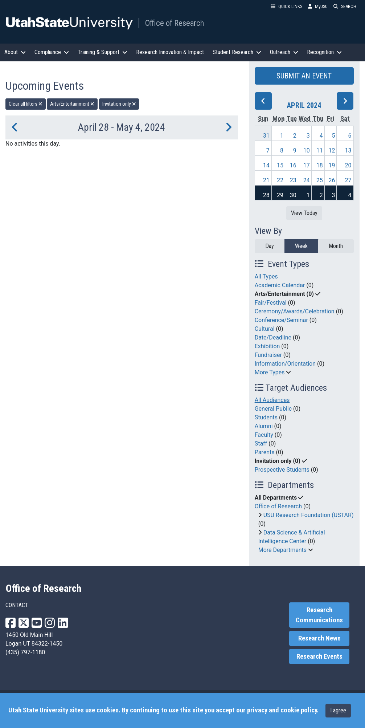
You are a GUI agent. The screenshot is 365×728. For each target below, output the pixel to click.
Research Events (319, 656)
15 (280, 165)
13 (348, 150)
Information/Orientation (285, 363)
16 (293, 165)
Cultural (265, 328)
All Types (266, 276)
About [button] (15, 52)
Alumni (264, 426)
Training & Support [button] (102, 52)
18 (319, 165)
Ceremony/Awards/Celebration (295, 311)
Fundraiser (268, 354)
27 (348, 180)
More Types (270, 372)
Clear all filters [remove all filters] (25, 104)
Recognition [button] (324, 52)
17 (306, 165)
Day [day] (269, 246)
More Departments (282, 549)
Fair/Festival (271, 302)
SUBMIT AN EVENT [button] (304, 76)
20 (348, 165)
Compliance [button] (51, 52)
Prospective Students (282, 469)
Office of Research (174, 23)
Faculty (264, 434)
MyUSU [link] (318, 6)
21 (266, 180)
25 (319, 180)
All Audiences (272, 399)
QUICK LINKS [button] (286, 6)
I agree (338, 710)
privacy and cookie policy (282, 710)
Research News (319, 638)
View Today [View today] (304, 213)
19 (332, 165)
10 (306, 150)
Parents (265, 452)
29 (280, 195)
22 (280, 180)
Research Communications (319, 615)
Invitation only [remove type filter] (119, 104)
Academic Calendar (280, 285)
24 (306, 180)
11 (319, 150)
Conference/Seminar (281, 320)
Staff (261, 443)
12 (332, 150)
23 (293, 180)
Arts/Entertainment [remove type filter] (72, 104)
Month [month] (336, 246)
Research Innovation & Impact (170, 52)
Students (266, 417)
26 (332, 180)
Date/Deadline (273, 337)
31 (266, 135)
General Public (273, 408)
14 (266, 165)
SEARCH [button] (344, 6)
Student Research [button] (237, 52)
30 (293, 195)
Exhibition (267, 346)
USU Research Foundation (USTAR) (308, 515)
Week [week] (301, 246)
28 (266, 195)
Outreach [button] (284, 52)
